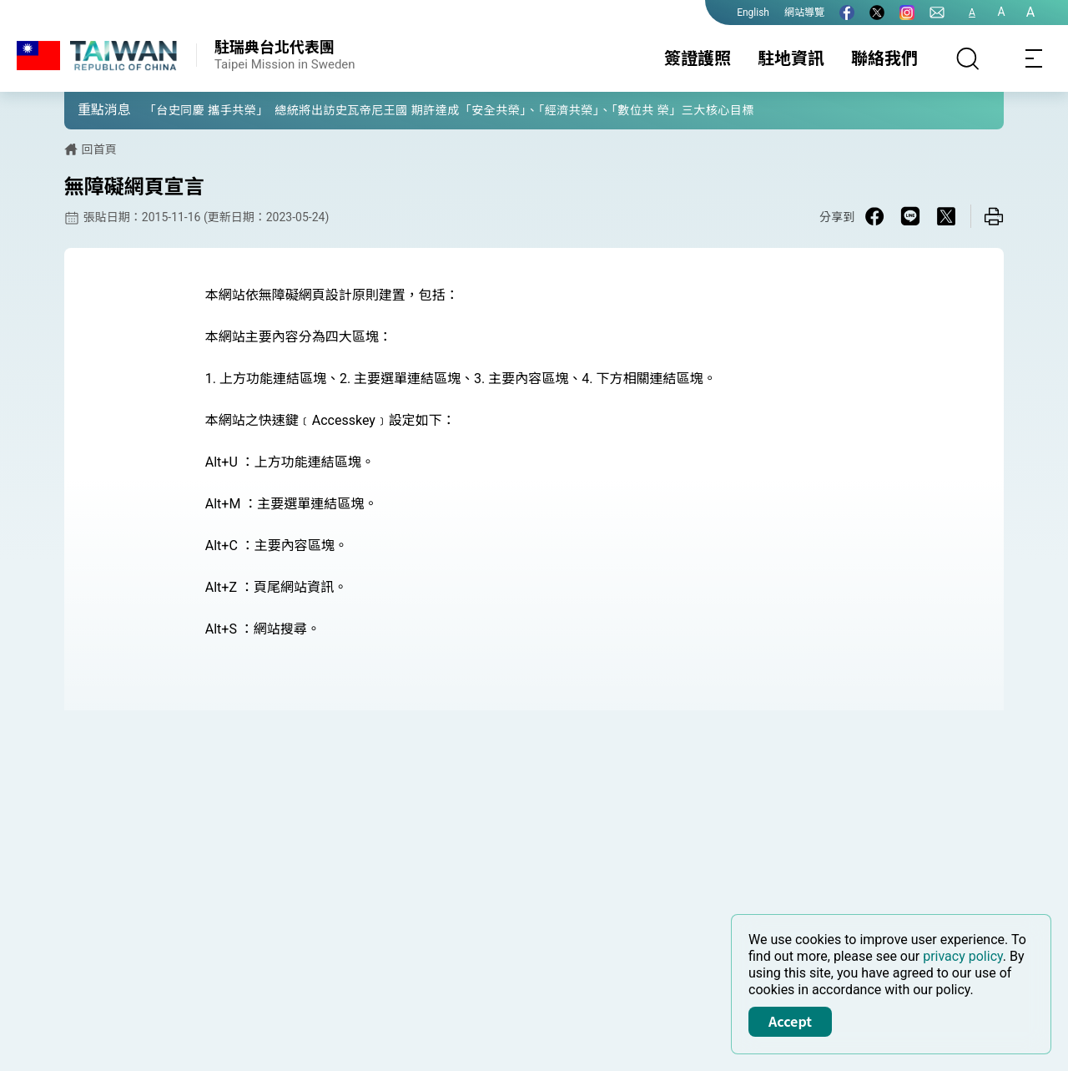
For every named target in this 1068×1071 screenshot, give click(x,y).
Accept (790, 1021)
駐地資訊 (791, 58)
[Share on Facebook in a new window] (874, 216)
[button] (89, 109)
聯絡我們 (884, 58)
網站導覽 (804, 12)
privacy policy (963, 956)
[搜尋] (967, 58)
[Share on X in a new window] (946, 216)
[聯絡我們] (937, 12)
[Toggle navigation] (1034, 58)
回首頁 (99, 149)
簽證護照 (697, 58)
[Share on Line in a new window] (910, 216)
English (753, 12)
